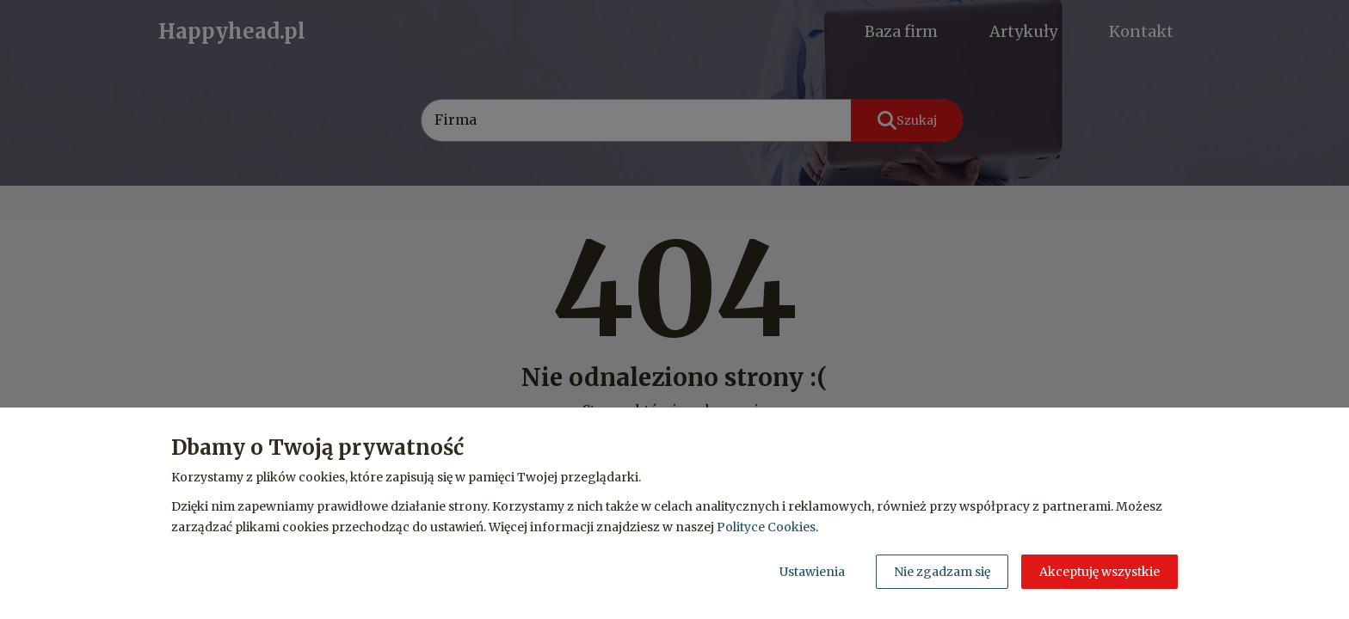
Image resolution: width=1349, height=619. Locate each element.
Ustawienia (812, 571)
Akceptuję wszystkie (1099, 571)
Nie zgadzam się (942, 571)
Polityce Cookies (766, 527)
